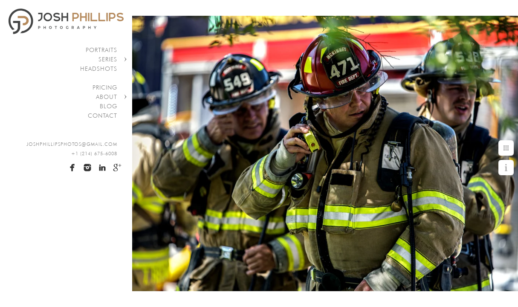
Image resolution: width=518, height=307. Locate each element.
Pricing (105, 87)
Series (107, 59)
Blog (108, 106)
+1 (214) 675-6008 (94, 153)
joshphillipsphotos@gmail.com (71, 144)
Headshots (98, 68)
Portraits (101, 49)
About (106, 96)
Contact (102, 115)
